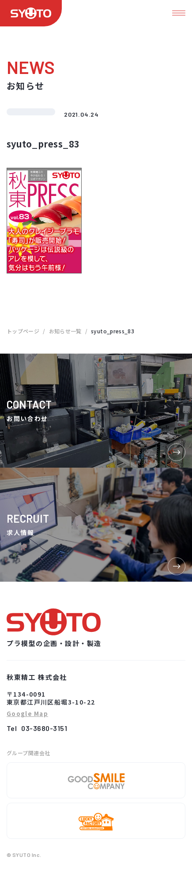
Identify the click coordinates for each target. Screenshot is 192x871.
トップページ (23, 331)
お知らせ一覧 (65, 331)
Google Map (27, 714)
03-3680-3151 (44, 728)
